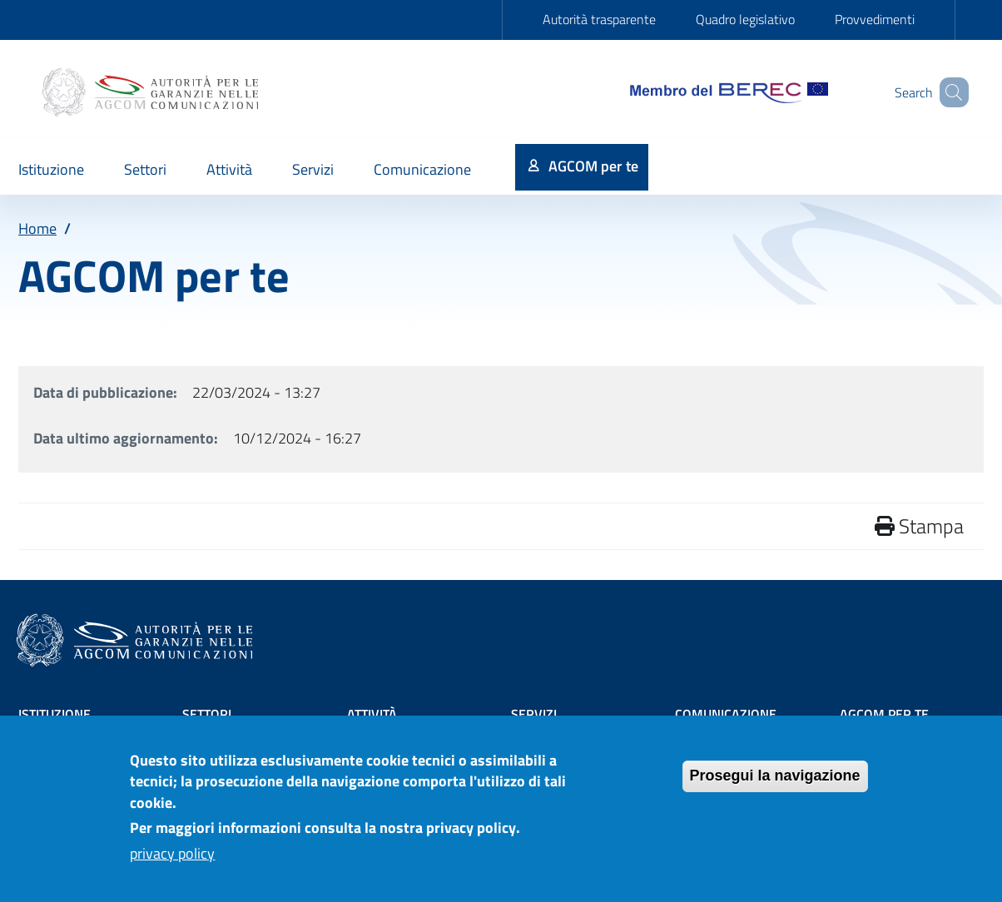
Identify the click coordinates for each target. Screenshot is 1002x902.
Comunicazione (725, 714)
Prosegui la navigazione (775, 782)
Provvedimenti (875, 19)
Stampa (919, 526)
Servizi (534, 714)
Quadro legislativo (745, 19)
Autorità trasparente (599, 19)
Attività (372, 714)
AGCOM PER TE (884, 714)
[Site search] (949, 92)
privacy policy (172, 860)
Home (37, 228)
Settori (206, 714)
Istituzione (54, 714)
